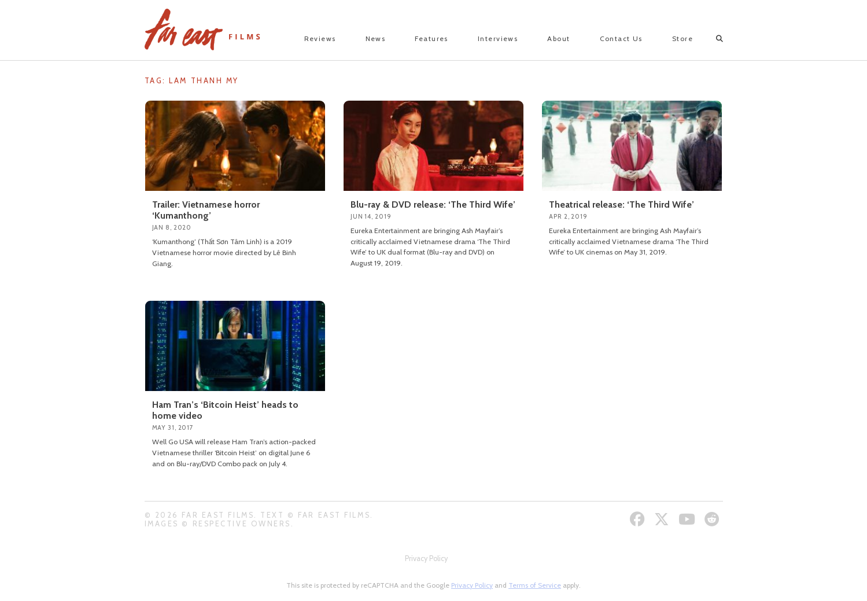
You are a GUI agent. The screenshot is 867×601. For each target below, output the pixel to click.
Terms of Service (534, 585)
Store (682, 38)
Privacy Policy (426, 558)
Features (431, 38)
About (558, 38)
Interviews (498, 38)
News (376, 38)
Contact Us (621, 38)
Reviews (320, 38)
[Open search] (709, 38)
